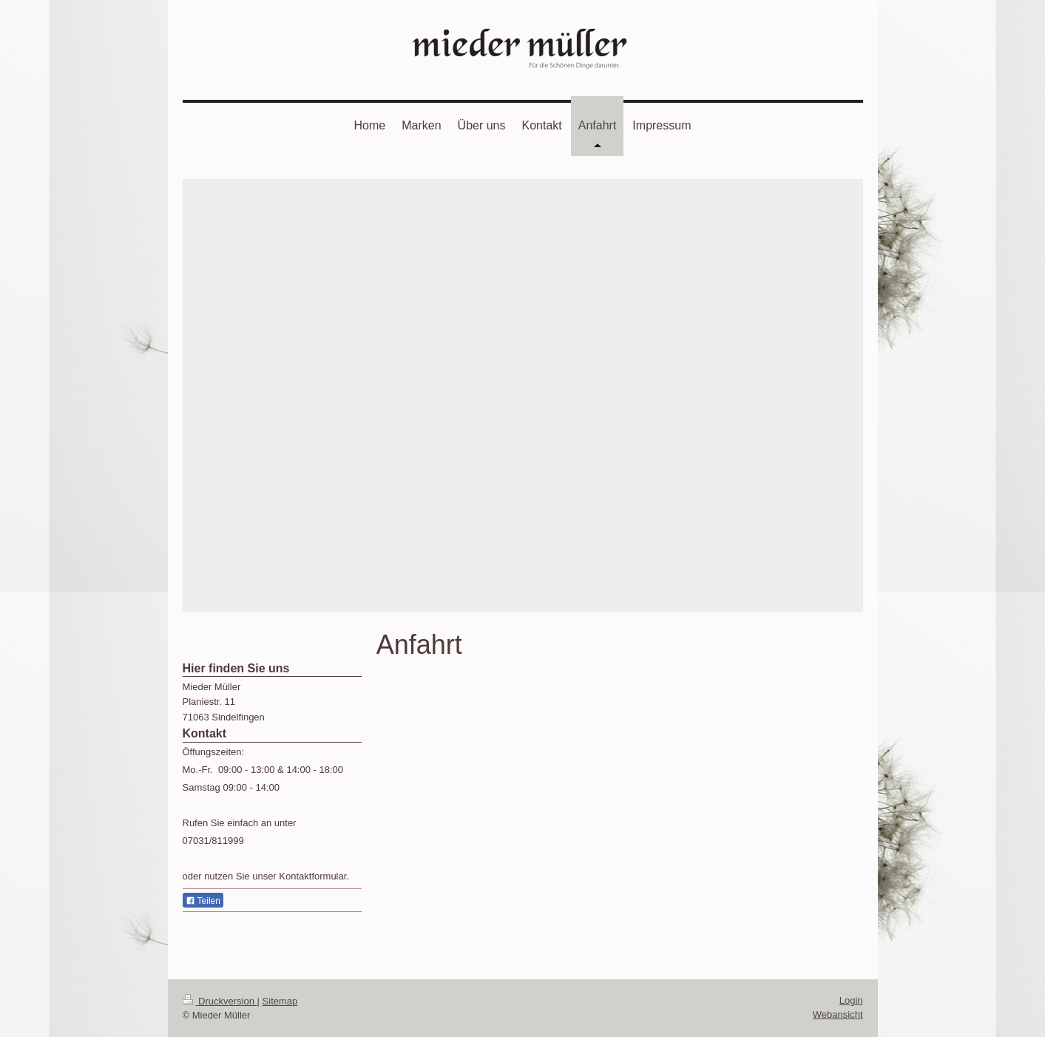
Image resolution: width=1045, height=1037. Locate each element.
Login (851, 1000)
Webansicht (838, 1014)
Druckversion (220, 1001)
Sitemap (280, 1001)
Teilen (203, 901)
